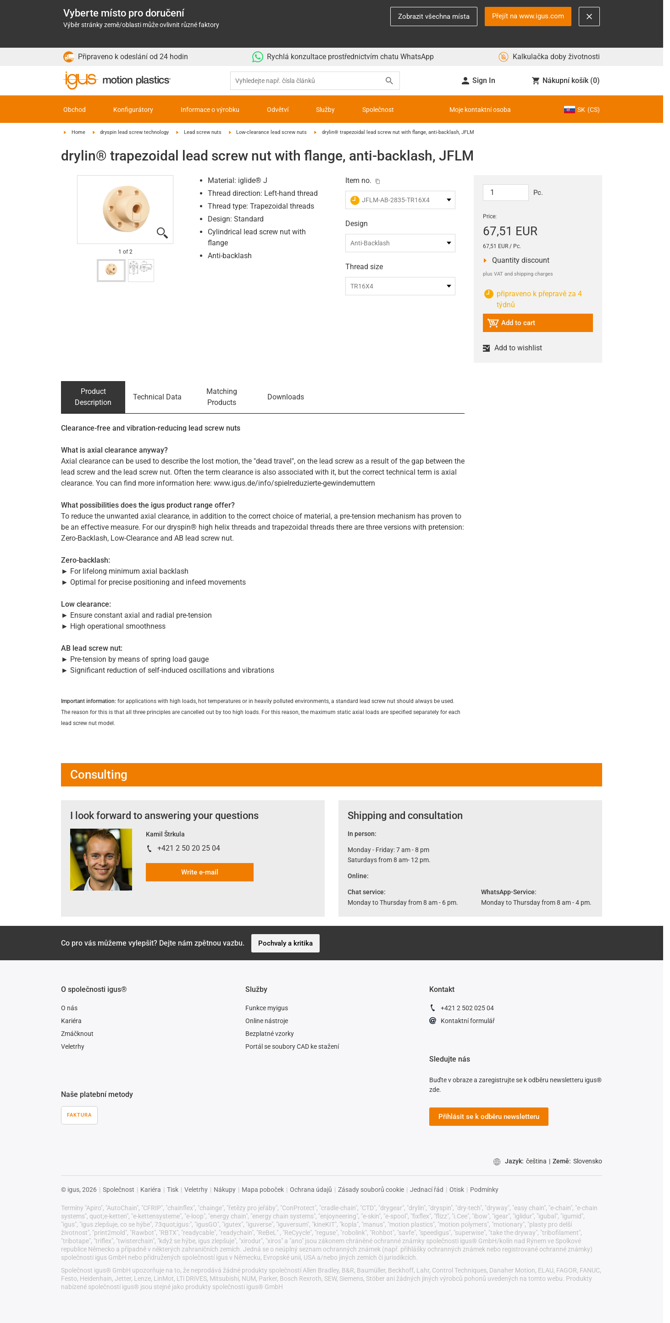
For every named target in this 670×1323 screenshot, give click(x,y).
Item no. (358, 180)
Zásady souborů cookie (371, 1189)
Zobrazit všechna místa (434, 16)
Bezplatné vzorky (269, 1033)
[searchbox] (307, 81)
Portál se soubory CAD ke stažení (292, 1046)
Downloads (285, 397)
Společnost (378, 109)
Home (78, 132)
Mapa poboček (263, 1189)
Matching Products (221, 397)
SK (582, 110)
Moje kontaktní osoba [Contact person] (480, 109)
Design (356, 223)
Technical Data (157, 397)
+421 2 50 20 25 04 (188, 848)
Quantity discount (518, 260)
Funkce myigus (266, 1008)
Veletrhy (72, 1046)
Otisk (456, 1189)
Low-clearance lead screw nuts (271, 132)
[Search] (389, 80)
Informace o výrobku (210, 109)
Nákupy (225, 1189)
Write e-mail (199, 872)
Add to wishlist (516, 348)
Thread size (364, 266)
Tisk (172, 1189)
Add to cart (511, 324)
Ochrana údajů (311, 1189)
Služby (325, 109)
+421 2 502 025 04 (461, 1009)
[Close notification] (589, 16)
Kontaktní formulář (462, 1022)
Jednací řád (426, 1189)
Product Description (93, 397)
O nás (69, 1008)
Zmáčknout (77, 1033)
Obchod (74, 109)
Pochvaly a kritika (285, 943)
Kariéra (71, 1020)
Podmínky (484, 1189)
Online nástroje (266, 1020)
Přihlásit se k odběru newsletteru (488, 1117)
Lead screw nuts (202, 132)
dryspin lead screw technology (134, 132)
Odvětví (277, 109)
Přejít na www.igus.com (528, 16)
